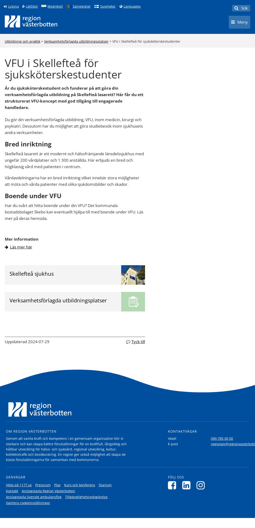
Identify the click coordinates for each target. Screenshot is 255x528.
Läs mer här (21, 247)
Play (57, 485)
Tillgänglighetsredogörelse (86, 497)
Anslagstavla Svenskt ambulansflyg (34, 497)
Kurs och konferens (79, 485)
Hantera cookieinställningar (28, 503)
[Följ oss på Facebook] (173, 485)
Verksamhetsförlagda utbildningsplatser (76, 41)
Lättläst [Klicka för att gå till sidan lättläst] (32, 6)
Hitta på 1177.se (19, 485)
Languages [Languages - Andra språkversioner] (132, 6)
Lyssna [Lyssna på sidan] (13, 6)
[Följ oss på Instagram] (202, 485)
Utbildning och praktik (22, 41)
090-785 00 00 (222, 438)
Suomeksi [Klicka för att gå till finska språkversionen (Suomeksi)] (107, 6)
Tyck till (138, 341)
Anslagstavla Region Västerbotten (48, 491)
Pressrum (43, 485)
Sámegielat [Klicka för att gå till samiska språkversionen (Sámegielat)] (81, 6)
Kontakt (12, 491)
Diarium (105, 485)
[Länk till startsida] (31, 21)
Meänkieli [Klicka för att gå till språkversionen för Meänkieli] (55, 6)
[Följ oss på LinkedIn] (187, 485)
